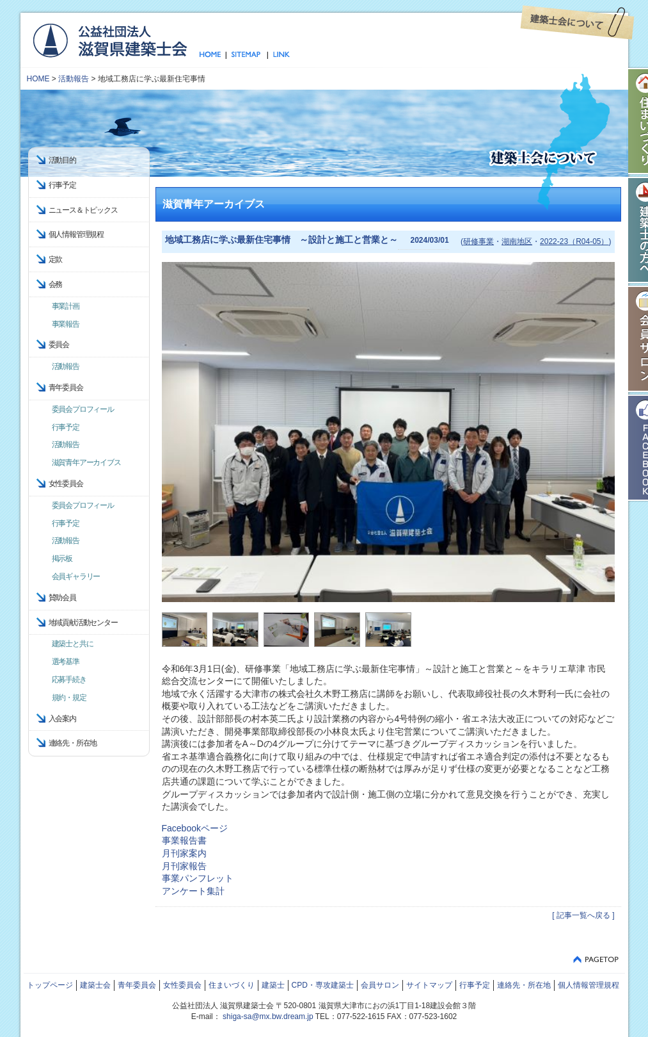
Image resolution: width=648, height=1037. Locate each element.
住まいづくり (232, 985)
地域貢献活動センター (83, 622)
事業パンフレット (197, 878)
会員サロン (380, 985)
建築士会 (95, 985)
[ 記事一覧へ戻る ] (583, 915)
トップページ (213, 55)
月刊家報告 (184, 866)
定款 (56, 259)
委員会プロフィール (83, 409)
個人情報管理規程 (76, 234)
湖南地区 (517, 241)
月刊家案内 (184, 853)
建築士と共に (72, 643)
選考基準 (65, 661)
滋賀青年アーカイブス (86, 462)
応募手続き (69, 679)
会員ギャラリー (76, 576)
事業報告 (65, 324)
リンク (278, 55)
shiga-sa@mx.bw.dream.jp (268, 1016)
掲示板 (62, 558)
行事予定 (62, 185)
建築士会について (577, 22)
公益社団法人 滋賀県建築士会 (109, 40)
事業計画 (65, 306)
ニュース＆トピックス (83, 210)
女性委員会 (182, 985)
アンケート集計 (193, 891)
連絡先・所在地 (73, 743)
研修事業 (478, 241)
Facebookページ (195, 828)
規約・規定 (69, 697)
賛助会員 (62, 597)
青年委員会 (137, 985)
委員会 (59, 344)
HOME (38, 78)
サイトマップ (246, 55)
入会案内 (62, 718)
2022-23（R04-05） (574, 241)
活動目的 (62, 160)
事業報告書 (184, 840)
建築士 (273, 985)
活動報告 (73, 78)
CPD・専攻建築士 (323, 985)
